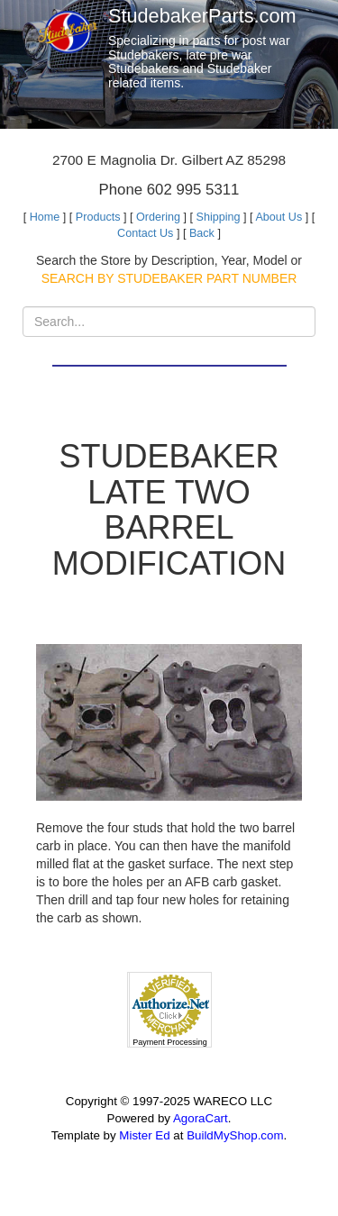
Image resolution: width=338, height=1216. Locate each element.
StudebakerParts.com (202, 16)
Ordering (158, 217)
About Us (278, 217)
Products (98, 217)
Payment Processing (169, 1042)
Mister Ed (144, 1135)
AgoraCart (200, 1118)
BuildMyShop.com (235, 1135)
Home (45, 217)
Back (202, 233)
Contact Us (145, 233)
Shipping (218, 217)
